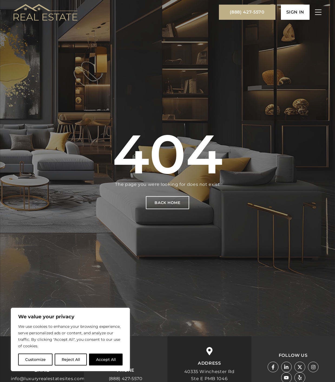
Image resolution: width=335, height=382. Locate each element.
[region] (70, 339)
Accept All (106, 359)
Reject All (71, 359)
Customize (35, 359)
